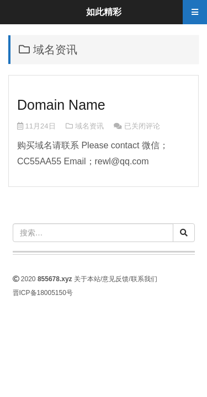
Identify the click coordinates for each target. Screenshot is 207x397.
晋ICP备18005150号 (43, 293)
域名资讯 (89, 126)
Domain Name (61, 104)
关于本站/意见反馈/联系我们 (115, 279)
